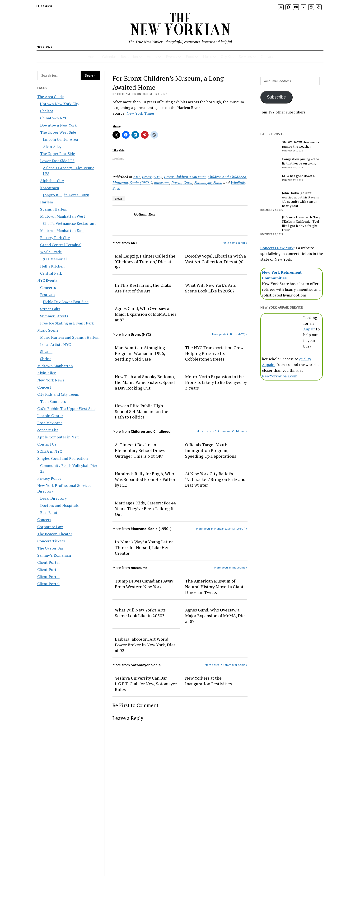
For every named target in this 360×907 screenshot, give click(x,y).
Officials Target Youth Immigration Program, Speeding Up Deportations (210, 450)
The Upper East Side (57, 153)
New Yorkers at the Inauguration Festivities (208, 680)
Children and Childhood (227, 176)
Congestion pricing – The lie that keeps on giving (300, 161)
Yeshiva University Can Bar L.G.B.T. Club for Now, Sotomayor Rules (146, 683)
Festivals (47, 294)
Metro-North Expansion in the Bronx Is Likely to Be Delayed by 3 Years (216, 382)
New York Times (140, 113)
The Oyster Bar (50, 548)
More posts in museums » (231, 567)
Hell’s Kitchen (52, 266)
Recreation (129, 56)
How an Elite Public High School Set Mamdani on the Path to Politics (141, 411)
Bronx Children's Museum (185, 176)
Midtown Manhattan (55, 365)
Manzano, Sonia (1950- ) (132, 182)
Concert (44, 387)
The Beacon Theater (54, 533)
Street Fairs (50, 308)
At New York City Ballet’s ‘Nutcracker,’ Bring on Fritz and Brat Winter (215, 479)
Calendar (109, 56)
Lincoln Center (50, 415)
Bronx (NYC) (152, 176)
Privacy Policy (49, 478)
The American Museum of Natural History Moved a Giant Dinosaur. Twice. (214, 586)
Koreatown (49, 187)
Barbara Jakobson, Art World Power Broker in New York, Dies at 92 (145, 644)
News (118, 198)
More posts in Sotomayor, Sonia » (226, 665)
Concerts (48, 287)
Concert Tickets (51, 541)
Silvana (46, 351)
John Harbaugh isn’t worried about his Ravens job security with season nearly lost (300, 199)
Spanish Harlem (53, 209)
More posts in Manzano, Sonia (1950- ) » (222, 528)
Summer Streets (54, 316)
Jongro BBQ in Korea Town (66, 194)
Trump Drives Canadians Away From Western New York (144, 583)
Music (207, 56)
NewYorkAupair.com (279, 376)
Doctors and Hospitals (59, 505)
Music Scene (47, 330)
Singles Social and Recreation (62, 458)
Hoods (152, 56)
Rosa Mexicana (49, 422)
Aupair (309, 329)
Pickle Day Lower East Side (66, 301)
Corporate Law (50, 526)
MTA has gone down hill (300, 176)
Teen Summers (53, 401)
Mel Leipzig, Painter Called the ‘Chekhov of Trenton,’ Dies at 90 (145, 261)
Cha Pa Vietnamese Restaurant (69, 223)
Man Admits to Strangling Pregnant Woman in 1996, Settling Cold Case (140, 353)
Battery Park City (55, 237)
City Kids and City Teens (58, 394)
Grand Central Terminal (60, 244)
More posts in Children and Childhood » (222, 431)
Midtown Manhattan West (62, 216)
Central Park (51, 273)
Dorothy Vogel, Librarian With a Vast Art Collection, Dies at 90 (215, 258)
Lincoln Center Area (60, 139)
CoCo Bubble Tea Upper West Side (66, 408)
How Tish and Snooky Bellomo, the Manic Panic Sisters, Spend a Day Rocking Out (145, 382)
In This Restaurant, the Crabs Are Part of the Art (143, 288)
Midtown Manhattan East (62, 230)
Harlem (46, 202)
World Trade (51, 251)
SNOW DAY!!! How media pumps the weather (300, 144)
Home (92, 56)
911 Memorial (55, 259)
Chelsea (46, 110)
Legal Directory (53, 498)
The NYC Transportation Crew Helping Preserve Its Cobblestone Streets (214, 353)
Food (190, 56)
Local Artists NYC (55, 344)
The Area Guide (50, 96)
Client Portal (48, 562)
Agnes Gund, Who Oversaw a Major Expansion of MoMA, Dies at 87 (145, 314)
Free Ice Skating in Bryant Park (67, 323)
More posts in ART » (235, 242)
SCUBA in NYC (49, 451)
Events (171, 56)
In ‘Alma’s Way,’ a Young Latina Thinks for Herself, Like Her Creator (144, 547)
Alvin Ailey (52, 146)
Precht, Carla (181, 182)
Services (245, 56)
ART (136, 176)
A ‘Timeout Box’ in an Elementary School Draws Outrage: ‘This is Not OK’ (140, 450)
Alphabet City (52, 180)
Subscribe (276, 97)
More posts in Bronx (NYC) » (230, 334)
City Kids (227, 56)
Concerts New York (277, 247)
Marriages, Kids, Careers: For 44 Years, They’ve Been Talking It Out (145, 508)
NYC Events (47, 280)
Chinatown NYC (53, 118)
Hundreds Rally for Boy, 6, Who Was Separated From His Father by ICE (145, 479)
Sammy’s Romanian (54, 555)
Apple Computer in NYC (58, 437)
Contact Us (46, 444)
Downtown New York (58, 125)
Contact (267, 56)
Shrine (45, 358)
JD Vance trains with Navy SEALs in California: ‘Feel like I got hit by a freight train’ (301, 223)
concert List (47, 429)
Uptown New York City (59, 103)
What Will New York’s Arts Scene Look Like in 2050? (210, 288)
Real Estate (49, 512)
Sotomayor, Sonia (208, 182)
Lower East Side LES (57, 160)
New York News (50, 380)
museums (161, 182)
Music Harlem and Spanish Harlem (69, 337)
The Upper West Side (58, 132)
